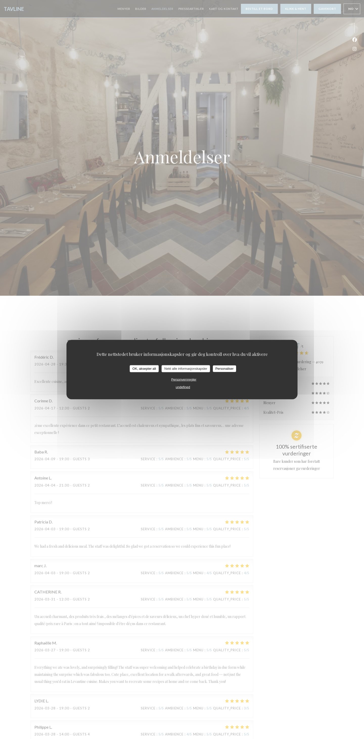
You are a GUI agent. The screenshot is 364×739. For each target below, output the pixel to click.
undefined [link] (183, 387)
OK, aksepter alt (144, 369)
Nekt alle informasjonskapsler (185, 369)
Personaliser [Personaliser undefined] (224, 369)
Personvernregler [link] (183, 379)
